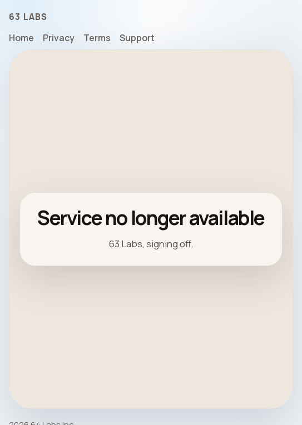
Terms (97, 38)
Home (21, 38)
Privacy (59, 38)
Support (137, 38)
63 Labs (28, 17)
